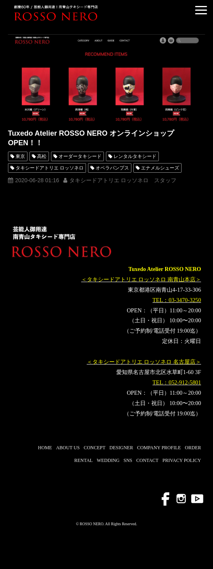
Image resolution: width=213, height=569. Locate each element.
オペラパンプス (112, 168)
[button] (201, 10)
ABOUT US (68, 447)
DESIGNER (121, 447)
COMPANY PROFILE (159, 447)
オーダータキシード (80, 156)
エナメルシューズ (160, 168)
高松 (42, 156)
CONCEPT (95, 447)
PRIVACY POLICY (181, 460)
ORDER (193, 447)
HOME (45, 447)
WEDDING (108, 460)
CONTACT (147, 460)
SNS (127, 460)
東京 (20, 156)
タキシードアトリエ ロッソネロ (50, 168)
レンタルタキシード (134, 156)
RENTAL (83, 460)
